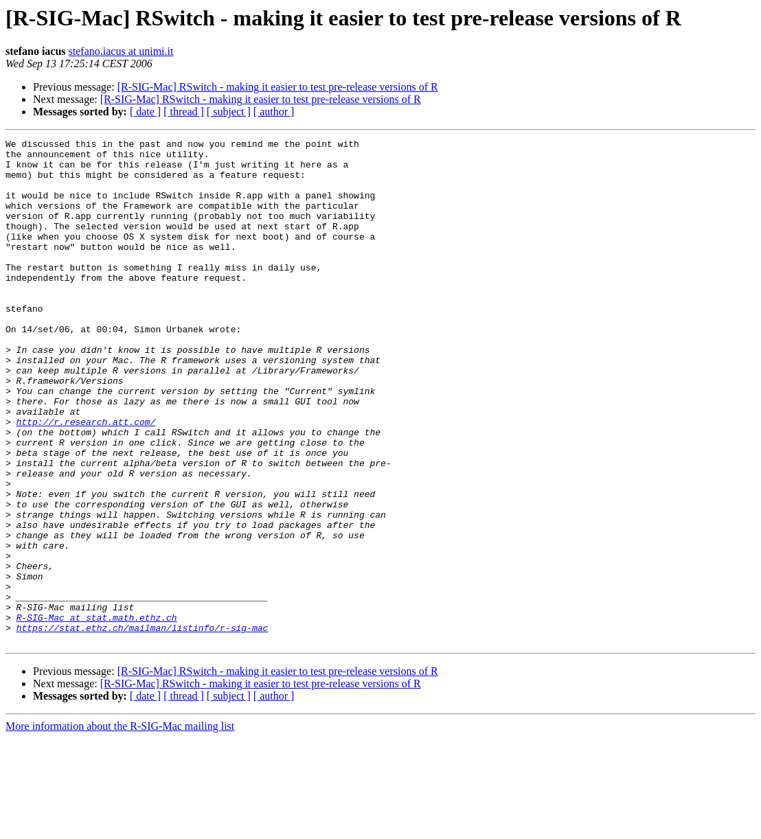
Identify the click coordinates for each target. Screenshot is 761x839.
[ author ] (274, 111)
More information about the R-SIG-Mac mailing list (119, 827)
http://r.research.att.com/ (86, 479)
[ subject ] (229, 111)
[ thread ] (183, 111)
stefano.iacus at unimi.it (121, 51)
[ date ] (145, 111)
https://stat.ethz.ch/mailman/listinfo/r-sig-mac (142, 726)
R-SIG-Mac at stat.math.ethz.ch (96, 714)
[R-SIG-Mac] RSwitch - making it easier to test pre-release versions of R (277, 87)
